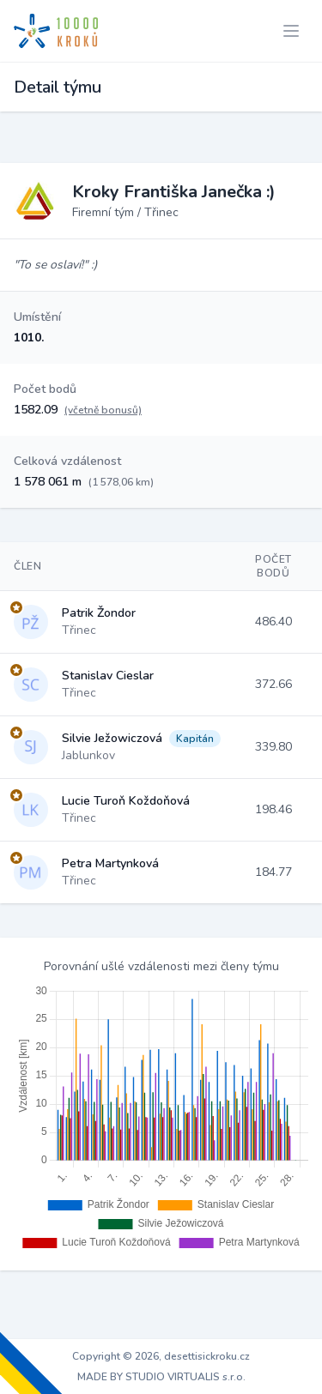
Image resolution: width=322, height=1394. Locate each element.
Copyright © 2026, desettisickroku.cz (161, 1356)
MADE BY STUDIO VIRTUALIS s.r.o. (161, 1377)
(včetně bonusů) (103, 410)
